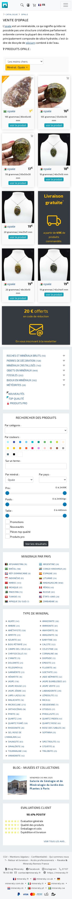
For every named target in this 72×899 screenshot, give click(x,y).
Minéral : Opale (17, 67)
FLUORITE (49, 667)
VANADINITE (16, 755)
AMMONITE (50, 625)
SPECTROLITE (51, 741)
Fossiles (15, 375)
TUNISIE (15, 596)
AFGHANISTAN (18, 564)
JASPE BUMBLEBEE (54, 681)
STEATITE (48, 746)
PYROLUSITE (50, 714)
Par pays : (44, 474)
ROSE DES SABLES (53, 727)
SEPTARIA (49, 732)
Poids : (9, 499)
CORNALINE (50, 653)
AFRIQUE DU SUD (19, 601)
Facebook (33, 869)
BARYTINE (49, 639)
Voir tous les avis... (55, 841)
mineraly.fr (21, 878)
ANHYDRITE (50, 630)
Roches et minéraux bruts (26, 355)
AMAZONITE (50, 621)
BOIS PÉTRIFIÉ (17, 644)
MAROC (15, 582)
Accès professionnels (43, 860)
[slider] (7, 493)
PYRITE (13, 714)
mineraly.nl (15, 888)
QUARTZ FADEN (52, 718)
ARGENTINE (51, 564)
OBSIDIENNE (50, 704)
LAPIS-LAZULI (16, 695)
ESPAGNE (50, 573)
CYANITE (14, 658)
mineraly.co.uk (43, 878)
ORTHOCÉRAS (17, 709)
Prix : (8, 488)
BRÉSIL (15, 568)
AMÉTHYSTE (17, 630)
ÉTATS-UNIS (51, 596)
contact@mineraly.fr (29, 872)
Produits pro (17, 403)
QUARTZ (15, 718)
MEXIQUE (15, 587)
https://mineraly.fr (57, 872)
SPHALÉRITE (16, 746)
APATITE (14, 634)
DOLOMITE (15, 662)
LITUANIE (49, 578)
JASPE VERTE (51, 686)
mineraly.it (36, 883)
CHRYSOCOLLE (17, 653)
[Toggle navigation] (65, 5)
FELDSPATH (15, 667)
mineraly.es (56, 883)
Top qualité (15, 398)
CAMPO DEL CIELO (19, 648)
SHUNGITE (15, 741)
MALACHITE (16, 700)
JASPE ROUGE (17, 686)
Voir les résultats (36, 543)
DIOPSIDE (48, 658)
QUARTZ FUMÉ (18, 723)
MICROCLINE (17, 704)
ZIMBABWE (50, 601)
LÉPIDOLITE (50, 695)
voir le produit (18, 125)
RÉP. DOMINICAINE (20, 573)
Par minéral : (12, 474)
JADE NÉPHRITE (52, 676)
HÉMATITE (15, 676)
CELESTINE (49, 648)
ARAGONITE (50, 634)
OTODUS (48, 709)
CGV (5, 856)
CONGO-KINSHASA (54, 568)
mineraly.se (56, 888)
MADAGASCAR (53, 582)
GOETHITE (49, 672)
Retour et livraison (18, 860)
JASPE (13, 681)
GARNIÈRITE (16, 672)
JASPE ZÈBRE (17, 690)
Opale (24, 14)
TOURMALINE (17, 751)
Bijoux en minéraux (22, 380)
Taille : (8, 510)
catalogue (12, 14)
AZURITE (14, 639)
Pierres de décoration (24, 360)
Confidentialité (39, 856)
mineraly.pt (36, 888)
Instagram (49, 869)
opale (9, 111)
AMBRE (14, 625)
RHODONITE (16, 727)
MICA (46, 700)
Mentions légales (19, 856)
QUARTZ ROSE (51, 723)
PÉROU (48, 587)
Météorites (16, 385)
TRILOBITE (49, 751)
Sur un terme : (13, 460)
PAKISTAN (15, 592)
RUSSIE (49, 592)
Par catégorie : (13, 425)
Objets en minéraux (22, 370)
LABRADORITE (51, 690)
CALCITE (48, 644)
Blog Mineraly (14, 869)
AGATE (13, 621)
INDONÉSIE (16, 578)
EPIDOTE (48, 662)
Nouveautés (15, 393)
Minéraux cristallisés (24, 365)
